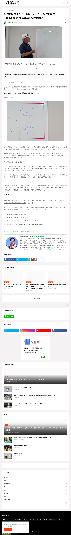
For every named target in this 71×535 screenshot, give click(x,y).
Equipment (35, 484)
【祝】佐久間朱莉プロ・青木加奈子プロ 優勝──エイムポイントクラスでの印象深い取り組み (35, 286)
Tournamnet (35, 500)
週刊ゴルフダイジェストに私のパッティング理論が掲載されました (32, 437)
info (35, 503)
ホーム (5, 10)
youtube (35, 506)
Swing (35, 496)
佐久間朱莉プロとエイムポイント (57, 285)
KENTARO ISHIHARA (38, 236)
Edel (35, 481)
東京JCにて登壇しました (21, 445)
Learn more (13, 526)
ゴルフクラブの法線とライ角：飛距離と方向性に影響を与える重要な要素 (34, 395)
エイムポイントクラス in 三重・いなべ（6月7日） (13, 285)
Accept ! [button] (7, 530)
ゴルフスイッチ (18, 453)
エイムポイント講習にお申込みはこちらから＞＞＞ (19, 231)
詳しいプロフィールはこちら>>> (57, 249)
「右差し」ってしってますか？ (22, 387)
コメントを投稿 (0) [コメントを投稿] (35, 298)
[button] (2, 2)
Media (35, 487)
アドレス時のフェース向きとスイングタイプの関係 (28, 403)
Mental (35, 490)
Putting (35, 493)
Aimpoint (11, 10)
